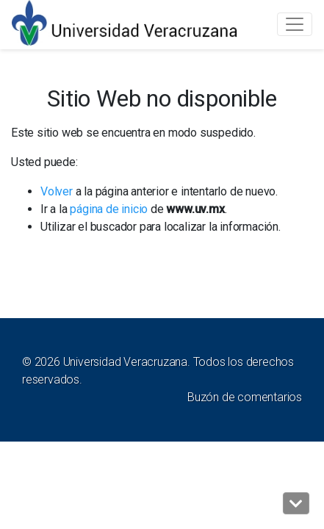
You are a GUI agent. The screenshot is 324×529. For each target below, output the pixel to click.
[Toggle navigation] (294, 24)
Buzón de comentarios (244, 397)
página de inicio (109, 209)
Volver (56, 191)
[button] (296, 503)
